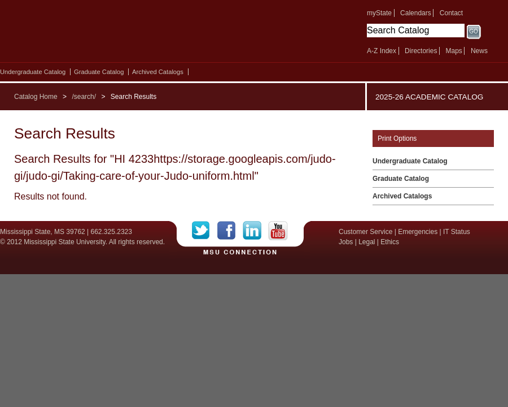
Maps (453, 51)
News (479, 51)
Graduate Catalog (99, 71)
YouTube (278, 230)
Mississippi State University (97, 34)
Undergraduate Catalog (32, 71)
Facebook (230, 230)
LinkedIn (255, 230)
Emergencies (417, 232)
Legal (366, 242)
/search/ (84, 97)
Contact (451, 13)
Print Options (397, 138)
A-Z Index (381, 51)
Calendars (415, 13)
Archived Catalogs (157, 71)
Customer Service (365, 232)
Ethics (389, 242)
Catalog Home (36, 97)
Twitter (204, 230)
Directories (421, 51)
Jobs (346, 242)
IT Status (456, 232)
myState (379, 13)
